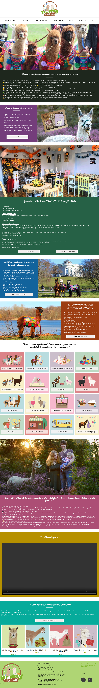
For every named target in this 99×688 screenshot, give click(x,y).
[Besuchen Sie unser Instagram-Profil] (90, 680)
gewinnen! (84, 666)
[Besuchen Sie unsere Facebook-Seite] (83, 680)
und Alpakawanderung (88, 665)
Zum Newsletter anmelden (89, 664)
